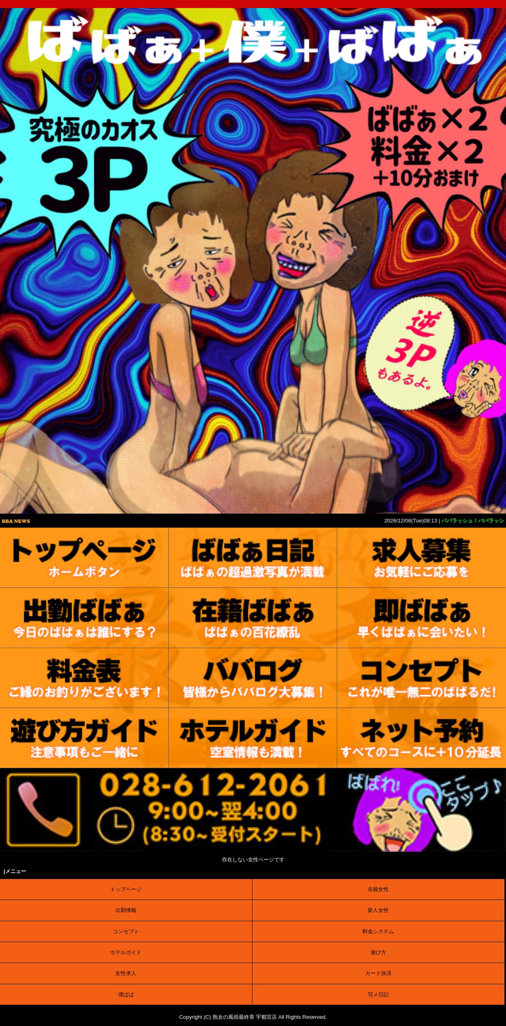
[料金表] (84, 678)
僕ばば (126, 994)
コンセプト (126, 931)
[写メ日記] (253, 558)
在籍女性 (378, 889)
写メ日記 (378, 994)
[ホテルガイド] (253, 738)
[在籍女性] (253, 618)
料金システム (378, 931)
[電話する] (253, 850)
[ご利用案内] (84, 738)
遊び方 (378, 952)
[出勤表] (84, 618)
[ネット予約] (421, 738)
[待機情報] (421, 618)
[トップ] (84, 558)
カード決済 (378, 973)
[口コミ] (253, 678)
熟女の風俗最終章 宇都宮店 (245, 1017)
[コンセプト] (421, 678)
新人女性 (378, 910)
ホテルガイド (125, 952)
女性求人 (125, 973)
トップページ (125, 889)
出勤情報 (125, 910)
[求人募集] (421, 558)
